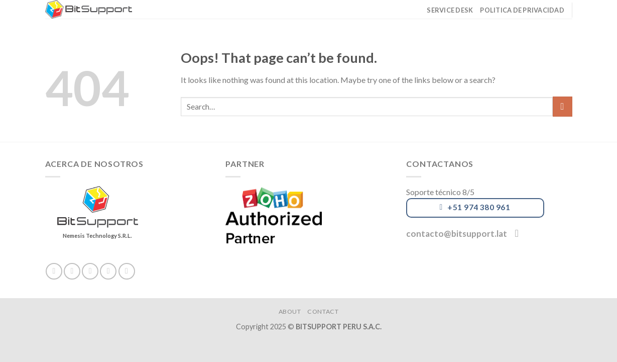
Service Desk (450, 10)
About (290, 311)
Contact (322, 311)
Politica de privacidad (522, 10)
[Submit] (562, 106)
